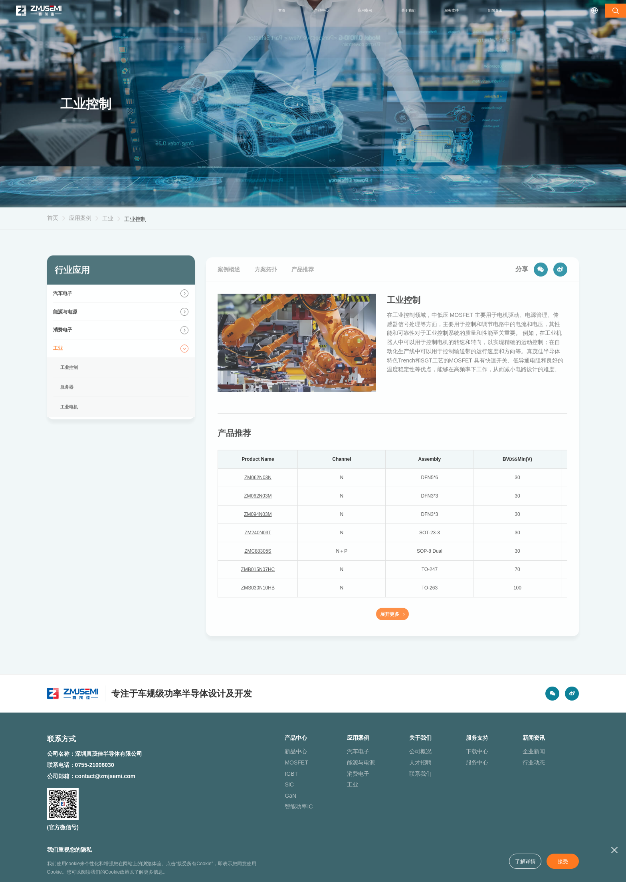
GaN (269, 805)
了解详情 (522, 861)
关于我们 (388, 10)
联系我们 (401, 783)
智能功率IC (278, 816)
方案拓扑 (266, 285)
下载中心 (464, 761)
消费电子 (338, 783)
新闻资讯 (491, 10)
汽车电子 (338, 761)
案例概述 (229, 285)
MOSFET (275, 772)
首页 (240, 10)
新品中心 (275, 761)
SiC (268, 794)
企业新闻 (527, 761)
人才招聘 (401, 772)
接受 (561, 861)
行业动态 (527, 772)
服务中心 (464, 772)
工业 (107, 224)
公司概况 (401, 761)
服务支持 (439, 10)
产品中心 (285, 10)
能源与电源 (341, 772)
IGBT (270, 783)
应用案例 (337, 10)
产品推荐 (302, 285)
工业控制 (135, 228)
